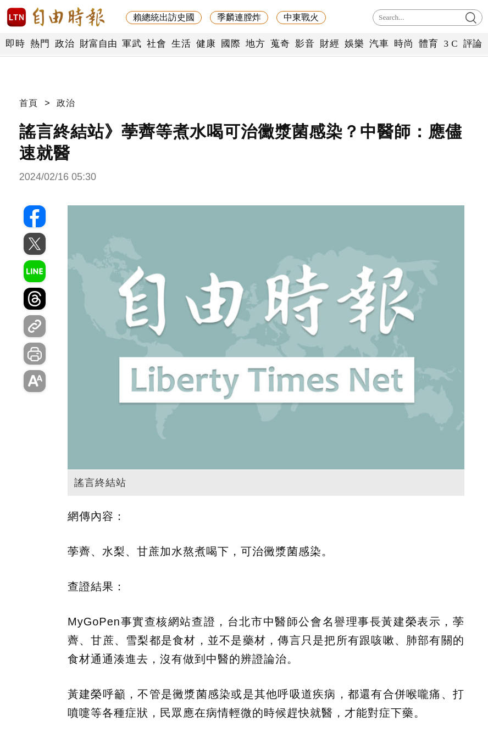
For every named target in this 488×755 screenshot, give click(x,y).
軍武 (131, 43)
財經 (329, 43)
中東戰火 (301, 17)
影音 (304, 43)
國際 (230, 43)
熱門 (39, 43)
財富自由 (98, 43)
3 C (450, 43)
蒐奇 (280, 43)
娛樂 (354, 43)
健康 (205, 43)
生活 (181, 43)
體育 (428, 43)
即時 (15, 43)
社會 (156, 43)
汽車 (379, 43)
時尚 (403, 43)
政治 (64, 43)
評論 (473, 43)
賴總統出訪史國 (164, 17)
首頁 (28, 103)
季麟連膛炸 (239, 17)
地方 (255, 43)
